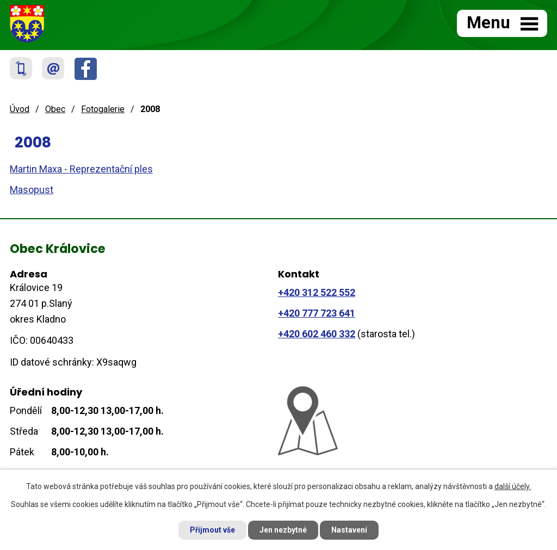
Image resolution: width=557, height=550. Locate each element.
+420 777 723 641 (316, 313)
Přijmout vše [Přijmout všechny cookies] (212, 530)
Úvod (19, 109)
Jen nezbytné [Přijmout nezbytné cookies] (283, 530)
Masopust (31, 189)
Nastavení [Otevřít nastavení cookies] (349, 530)
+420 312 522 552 (316, 292)
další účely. (512, 486)
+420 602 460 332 (316, 333)
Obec (55, 109)
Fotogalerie (103, 109)
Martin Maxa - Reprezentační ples (81, 169)
